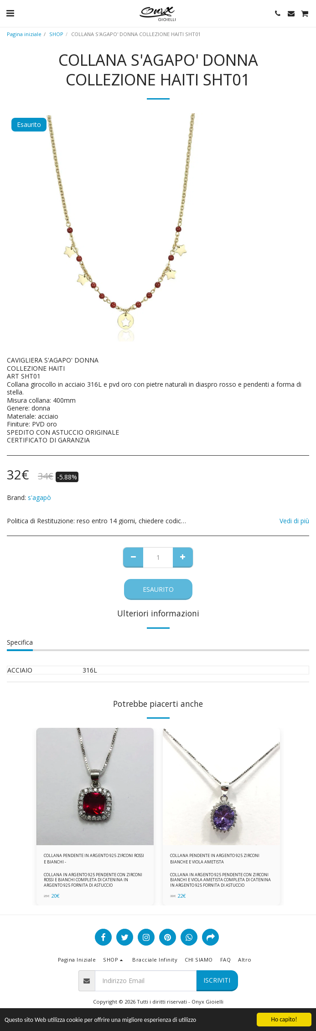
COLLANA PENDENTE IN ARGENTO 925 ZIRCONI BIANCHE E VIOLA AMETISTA (214, 858)
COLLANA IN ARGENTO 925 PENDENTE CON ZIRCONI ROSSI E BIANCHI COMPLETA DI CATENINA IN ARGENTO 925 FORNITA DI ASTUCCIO (93, 880)
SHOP (56, 34)
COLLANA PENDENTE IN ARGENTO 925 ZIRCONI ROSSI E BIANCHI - (94, 858)
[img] (95, 786)
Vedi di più (294, 521)
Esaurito (158, 589)
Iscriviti (216, 980)
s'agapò (39, 497)
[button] (10, 13)
